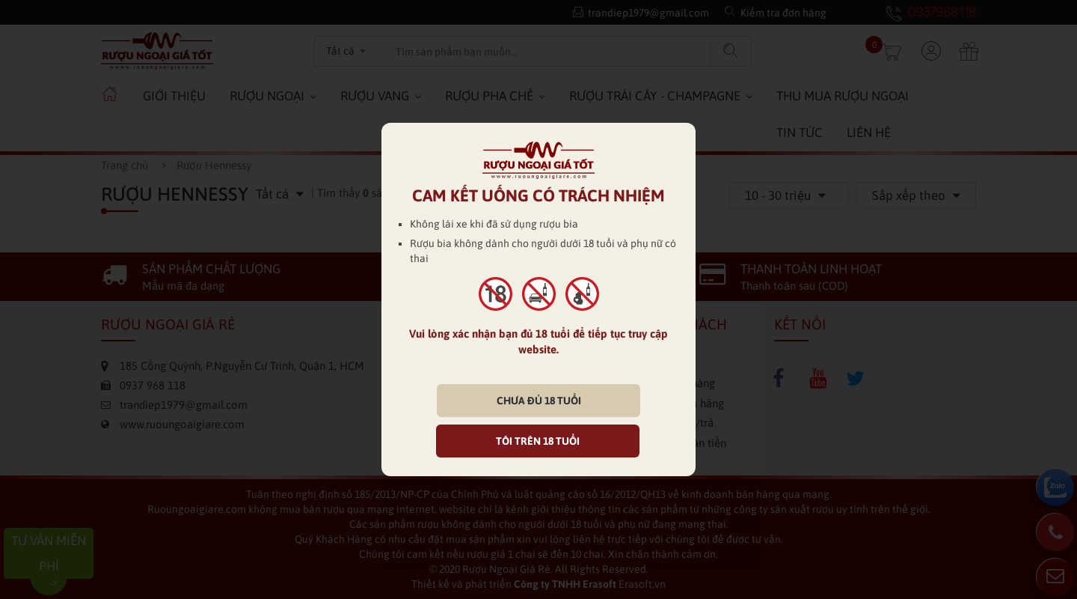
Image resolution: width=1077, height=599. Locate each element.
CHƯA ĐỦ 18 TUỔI (539, 401)
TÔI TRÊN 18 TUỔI (538, 441)
